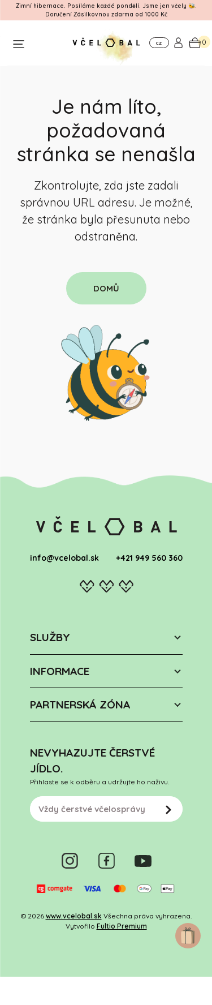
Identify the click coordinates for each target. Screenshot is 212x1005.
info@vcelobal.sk (64, 558)
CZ (159, 43)
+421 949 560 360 (149, 558)
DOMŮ (106, 288)
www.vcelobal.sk (74, 916)
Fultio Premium (122, 926)
